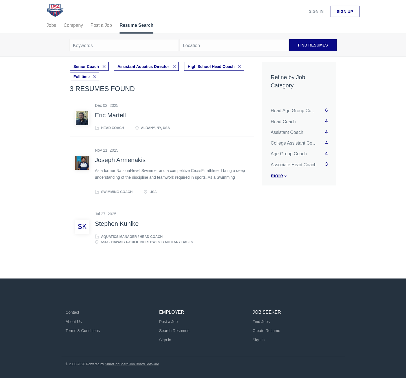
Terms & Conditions (83, 330)
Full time (82, 76)
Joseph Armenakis (120, 159)
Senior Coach (86, 66)
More (277, 175)
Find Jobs (261, 321)
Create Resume (266, 330)
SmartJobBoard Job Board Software (132, 364)
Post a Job (168, 321)
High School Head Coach (211, 66)
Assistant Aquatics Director (143, 66)
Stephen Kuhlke (117, 223)
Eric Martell (110, 115)
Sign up (345, 11)
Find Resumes (313, 45)
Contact (72, 312)
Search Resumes (174, 330)
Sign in (316, 11)
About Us (74, 321)
